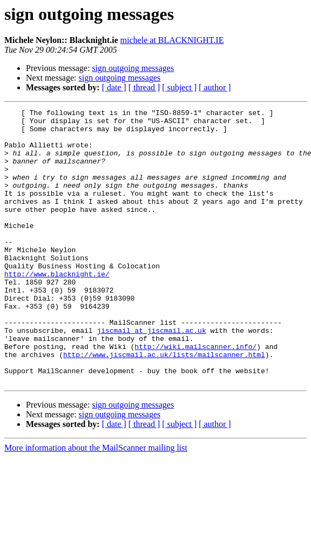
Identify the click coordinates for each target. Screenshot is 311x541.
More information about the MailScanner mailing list (95, 502)
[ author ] (215, 87)
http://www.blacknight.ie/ (56, 307)
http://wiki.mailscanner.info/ (196, 395)
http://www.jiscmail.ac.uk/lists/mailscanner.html (164, 404)
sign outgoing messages (133, 68)
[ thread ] (144, 87)
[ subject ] (179, 87)
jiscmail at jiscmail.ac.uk (151, 375)
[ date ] (114, 87)
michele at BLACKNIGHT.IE (172, 40)
